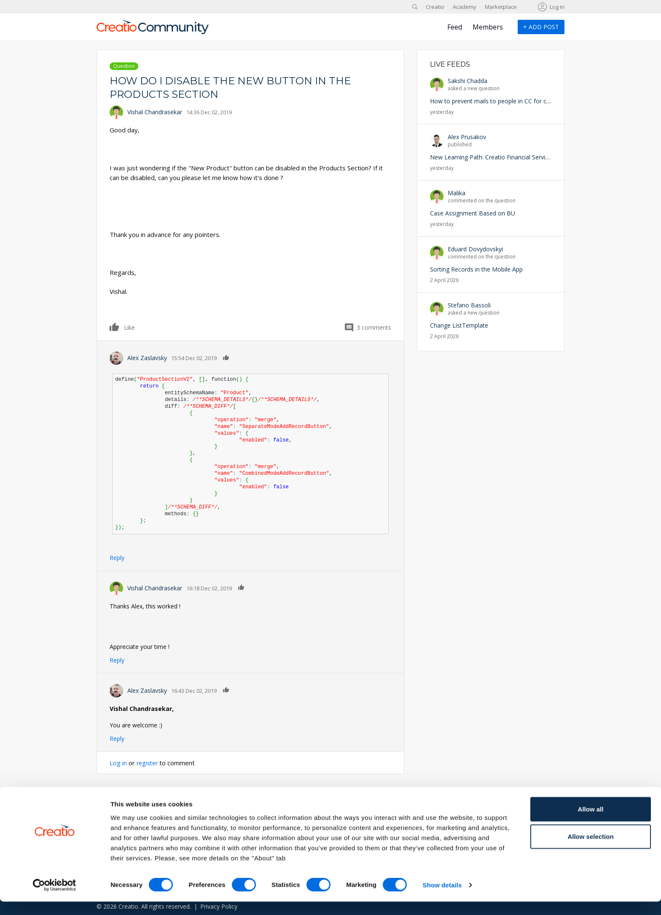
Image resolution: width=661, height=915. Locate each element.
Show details (442, 898)
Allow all (591, 822)
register (148, 763)
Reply (117, 558)
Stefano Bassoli (469, 305)
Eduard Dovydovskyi (475, 249)
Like (115, 327)
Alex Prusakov (467, 137)
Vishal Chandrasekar (154, 112)
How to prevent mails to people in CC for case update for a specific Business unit (540, 101)
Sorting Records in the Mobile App (476, 269)
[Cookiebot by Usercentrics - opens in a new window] (54, 898)
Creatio (435, 7)
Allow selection (590, 849)
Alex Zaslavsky (147, 358)
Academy (464, 7)
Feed (454, 27)
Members (488, 27)
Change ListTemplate (459, 325)
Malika (456, 193)
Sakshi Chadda (467, 81)
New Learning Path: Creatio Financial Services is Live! (502, 157)
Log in (557, 7)
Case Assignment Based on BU (472, 213)
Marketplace (501, 7)
